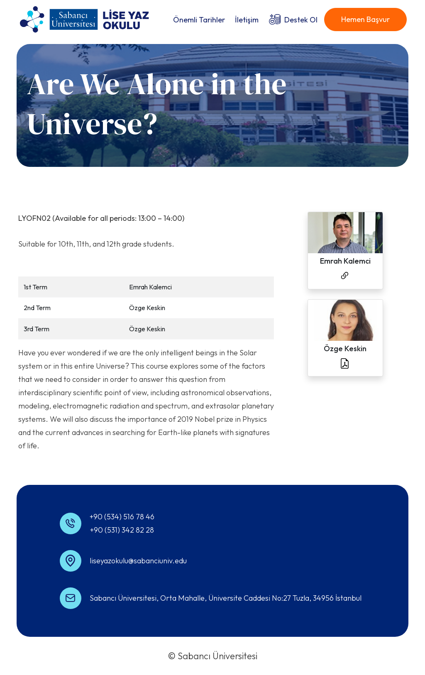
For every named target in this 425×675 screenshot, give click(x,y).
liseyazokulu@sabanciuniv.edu (138, 560)
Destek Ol (301, 19)
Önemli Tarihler (199, 19)
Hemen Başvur (365, 19)
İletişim (247, 19)
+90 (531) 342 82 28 (122, 530)
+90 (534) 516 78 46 (122, 516)
